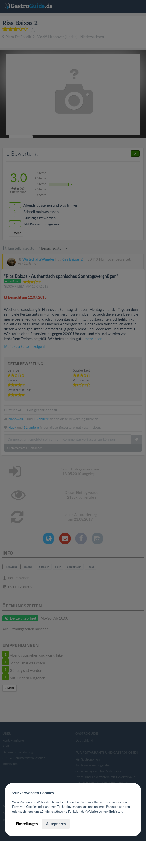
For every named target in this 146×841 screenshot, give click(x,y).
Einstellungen (27, 823)
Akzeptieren (56, 823)
